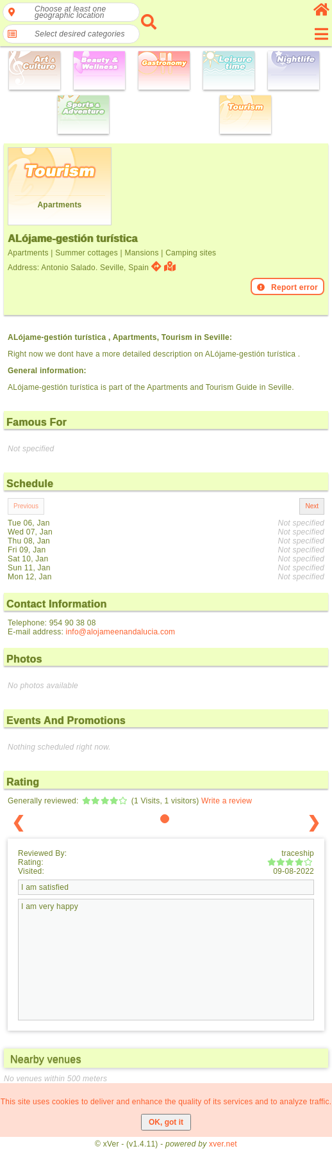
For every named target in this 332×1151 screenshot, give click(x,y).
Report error (287, 287)
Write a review (226, 800)
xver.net (223, 1143)
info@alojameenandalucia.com (121, 631)
